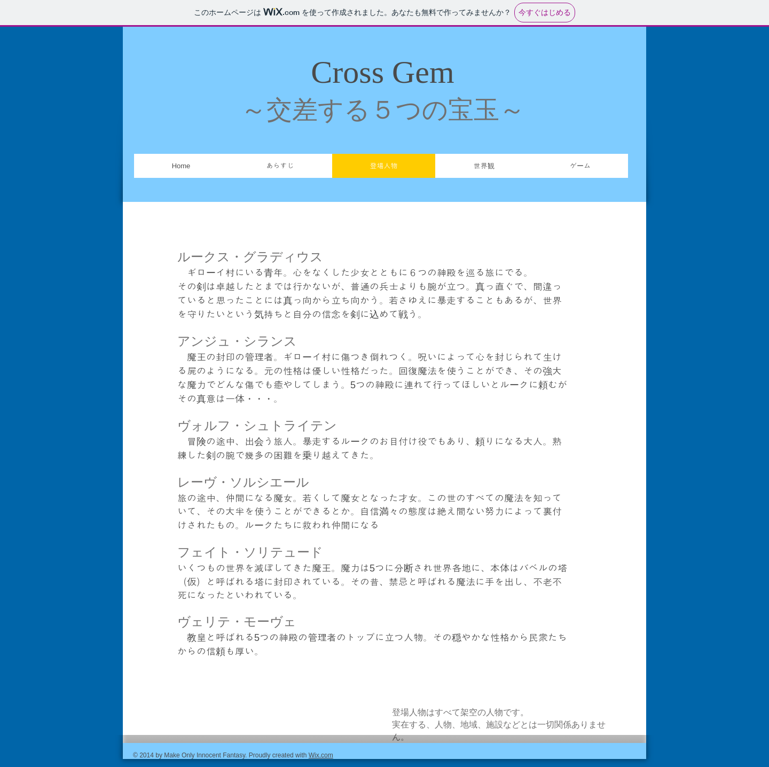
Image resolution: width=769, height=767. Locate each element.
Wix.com (321, 755)
